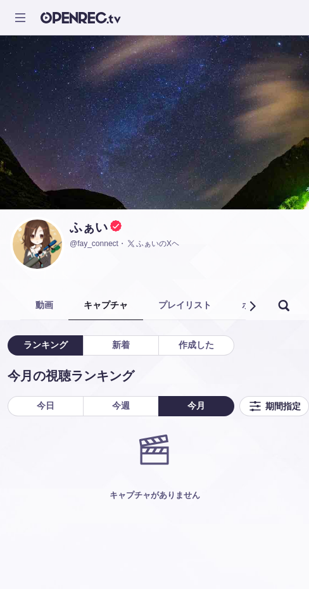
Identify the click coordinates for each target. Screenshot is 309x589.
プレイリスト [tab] (184, 305)
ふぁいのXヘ (152, 244)
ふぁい (89, 227)
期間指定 (274, 406)
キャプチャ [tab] (106, 305)
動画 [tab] (44, 305)
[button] (252, 306)
